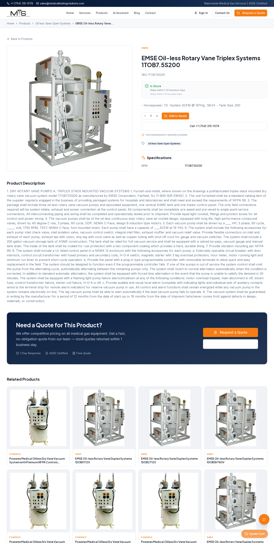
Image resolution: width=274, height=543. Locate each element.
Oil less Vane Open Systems (53, 23)
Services (85, 12)
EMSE (145, 48)
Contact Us (222, 12)
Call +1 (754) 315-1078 (204, 126)
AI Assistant (121, 12)
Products (102, 12)
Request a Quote (251, 12)
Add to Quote (175, 115)
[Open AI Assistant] (264, 519)
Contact (150, 12)
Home (70, 12)
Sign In (201, 12)
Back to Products (20, 38)
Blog (137, 12)
